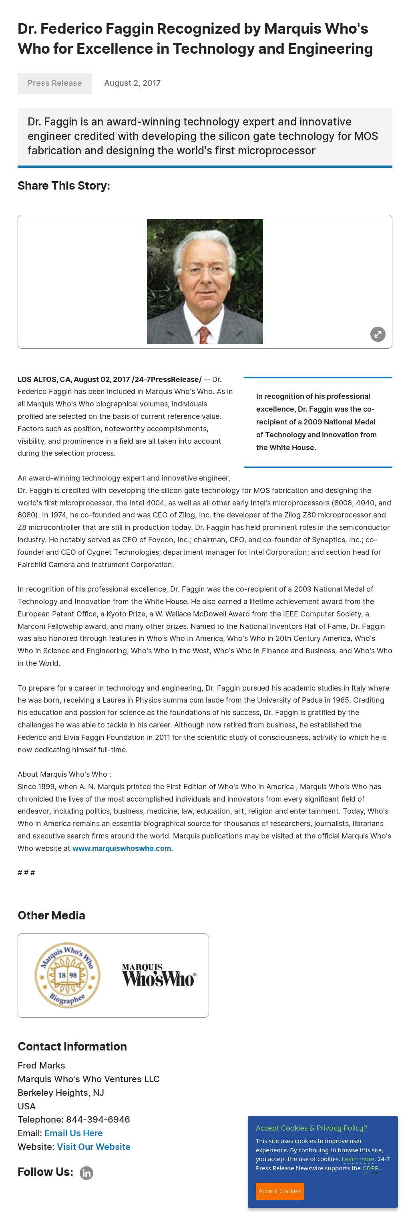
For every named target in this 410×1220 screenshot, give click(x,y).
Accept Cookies (280, 1191)
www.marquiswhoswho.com (121, 848)
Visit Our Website (94, 1147)
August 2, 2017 (132, 83)
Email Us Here (73, 1133)
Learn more (358, 1159)
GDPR (370, 1168)
